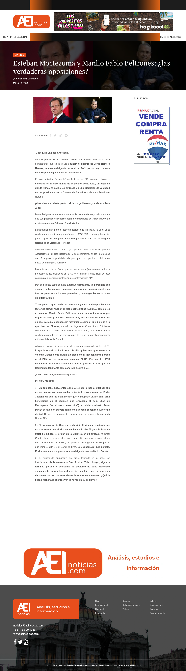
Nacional (99, 609)
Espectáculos (156, 605)
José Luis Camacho (27, 78)
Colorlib (138, 665)
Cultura (153, 601)
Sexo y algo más (157, 613)
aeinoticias (89, 665)
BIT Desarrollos (102, 665)
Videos (126, 609)
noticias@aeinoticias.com (28, 625)
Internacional (19, 37)
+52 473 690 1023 (24, 629)
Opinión (19, 55)
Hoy (6, 36)
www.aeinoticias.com (26, 634)
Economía (100, 613)
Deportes (154, 609)
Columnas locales (131, 605)
